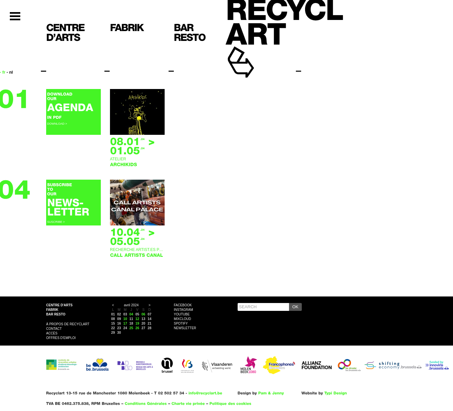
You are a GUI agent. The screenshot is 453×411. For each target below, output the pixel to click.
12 (137, 319)
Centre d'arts (59, 305)
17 (125, 323)
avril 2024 (131, 305)
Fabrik (52, 310)
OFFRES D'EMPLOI (61, 338)
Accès (51, 333)
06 (143, 314)
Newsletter (185, 328)
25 (131, 328)
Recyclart (256, 52)
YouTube (182, 314)
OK (295, 306)
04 (131, 314)
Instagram (183, 310)
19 (137, 323)
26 (137, 328)
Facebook (183, 305)
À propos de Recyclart (67, 324)
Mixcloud (182, 319)
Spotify (181, 323)
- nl (10, 72)
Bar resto (55, 314)
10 (125, 319)
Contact (54, 329)
